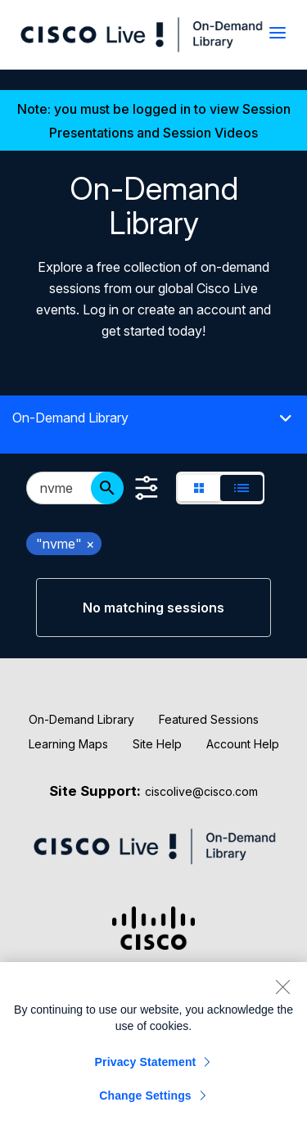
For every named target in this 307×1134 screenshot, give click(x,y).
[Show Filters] (146, 488)
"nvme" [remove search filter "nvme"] (65, 543)
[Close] (282, 986)
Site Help (157, 744)
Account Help (242, 744)
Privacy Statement (145, 1061)
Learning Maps (68, 744)
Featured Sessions (209, 719)
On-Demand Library (81, 719)
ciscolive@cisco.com (201, 791)
